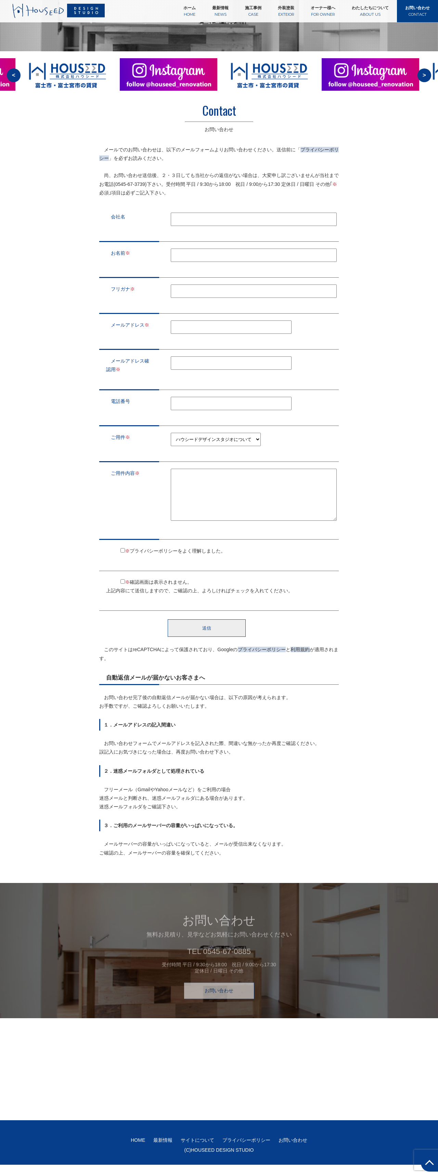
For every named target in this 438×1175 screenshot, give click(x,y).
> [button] (424, 75)
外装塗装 (286, 11)
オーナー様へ (323, 11)
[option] (168, 78)
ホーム (189, 11)
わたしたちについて (370, 11)
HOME (138, 1150)
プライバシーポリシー (262, 659)
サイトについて (197, 1150)
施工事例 (253, 11)
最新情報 (220, 11)
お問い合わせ (417, 11)
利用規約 (300, 659)
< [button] (13, 75)
